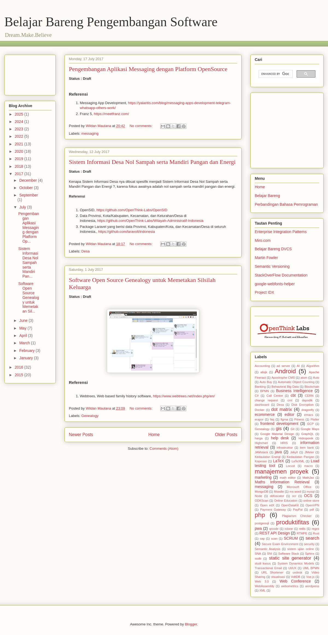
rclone (289, 528)
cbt (293, 395)
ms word (295, 491)
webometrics (289, 586)
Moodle (279, 491)
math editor (287, 477)
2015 (19, 375)
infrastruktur (285, 447)
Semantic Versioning (272, 266)
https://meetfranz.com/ (111, 114)
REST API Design (274, 533)
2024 (19, 121)
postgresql (262, 523)
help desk (280, 438)
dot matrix (281, 409)
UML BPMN (311, 568)
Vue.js (310, 576)
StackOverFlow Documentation (281, 275)
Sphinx (309, 553)
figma (284, 419)
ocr (294, 496)
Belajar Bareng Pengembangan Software (111, 21)
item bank (307, 447)
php (260, 514)
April (23, 335)
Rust (316, 533)
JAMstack (261, 452)
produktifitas (292, 522)
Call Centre (274, 395)
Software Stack (288, 553)
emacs (308, 414)
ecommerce (265, 414)
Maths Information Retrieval (282, 482)
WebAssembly (264, 586)
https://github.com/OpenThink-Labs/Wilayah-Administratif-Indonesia (150, 221)
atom (303, 377)
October (26, 188)
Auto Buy (265, 382)
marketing (263, 477)
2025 (19, 114)
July (23, 207)
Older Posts (226, 434)
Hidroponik (305, 438)
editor (289, 414)
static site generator (290, 558)
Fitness (299, 419)
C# (257, 395)
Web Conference (295, 581)
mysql (311, 491)
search (312, 538)
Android (285, 371)
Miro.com (263, 240)
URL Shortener (272, 572)
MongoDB (261, 491)
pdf (312, 509)
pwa (258, 528)
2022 (19, 136)
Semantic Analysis (267, 549)
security (309, 544)
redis (302, 528)
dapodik (307, 400)
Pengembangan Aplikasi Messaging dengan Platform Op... (28, 227)
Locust (290, 466)
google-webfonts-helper (275, 284)
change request (266, 400)
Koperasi (261, 461)
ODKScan (261, 500)
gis (279, 428)
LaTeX (278, 461)
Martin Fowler (266, 257)
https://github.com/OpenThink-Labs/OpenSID (131, 210)
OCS (308, 495)
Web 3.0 (262, 581)
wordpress (312, 586)
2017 (19, 174)
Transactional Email (268, 568)
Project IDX (264, 292)
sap (262, 538)
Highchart (261, 443)
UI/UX (292, 568)
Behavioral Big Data (285, 386)
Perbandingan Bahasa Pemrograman (286, 204)
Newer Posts (81, 434)
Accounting (262, 366)
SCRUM (291, 538)
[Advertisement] (30, 74)
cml (290, 400)
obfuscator (277, 496)
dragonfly (307, 409)
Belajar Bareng (267, 195)
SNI (269, 553)
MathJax (308, 477)
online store (311, 500)
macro (308, 466)
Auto (316, 377)
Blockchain (311, 386)
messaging (90, 133)
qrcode (274, 528)
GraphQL (307, 434)
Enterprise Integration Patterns (281, 232)
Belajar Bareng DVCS (273, 249)
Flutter (315, 419)
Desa (85, 251)
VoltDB (295, 576)
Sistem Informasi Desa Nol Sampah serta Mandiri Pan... (28, 262)
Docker (259, 409)
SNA (258, 553)
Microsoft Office (299, 487)
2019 (19, 159)
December (28, 180)
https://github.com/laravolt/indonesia (126, 232)
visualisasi (278, 576)
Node (258, 496)
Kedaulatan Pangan (300, 456)
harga (259, 438)
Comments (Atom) (164, 448)
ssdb (258, 558)
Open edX (267, 505)
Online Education (286, 500)
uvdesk (297, 572)
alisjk (263, 372)
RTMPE (302, 533)
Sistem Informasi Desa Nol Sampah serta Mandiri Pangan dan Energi (152, 161)
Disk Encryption (302, 404)
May (23, 328)
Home (154, 434)
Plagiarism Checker (297, 516)
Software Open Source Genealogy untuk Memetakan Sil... (28, 297)
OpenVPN (312, 505)
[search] (275, 74)
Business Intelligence (294, 391)
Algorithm (312, 366)
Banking (260, 386)
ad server (283, 366)
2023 (19, 129)
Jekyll (294, 452)
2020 (19, 151)
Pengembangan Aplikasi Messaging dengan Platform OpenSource (148, 69)
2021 (19, 144)
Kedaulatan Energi (267, 456)
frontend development (279, 423)
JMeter (309, 452)
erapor (259, 419)
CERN (309, 395)
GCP (310, 423)
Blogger (191, 624)
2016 (19, 367)
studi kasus (263, 563)
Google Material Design (277, 434)
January (26, 358)
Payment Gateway (273, 509)
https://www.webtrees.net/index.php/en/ (184, 396)
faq (272, 419)
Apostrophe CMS (283, 377)
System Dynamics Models (295, 563)
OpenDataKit (290, 505)
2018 (19, 166)
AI (298, 366)
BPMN (264, 391)
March (25, 343)
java (278, 452)
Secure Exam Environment (280, 544)
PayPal (298, 509)
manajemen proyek (281, 471)
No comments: (141, 126)
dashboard (262, 404)
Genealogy (90, 416)
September (28, 195)
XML (262, 590)
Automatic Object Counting (296, 382)
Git (292, 429)
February (27, 350)
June (23, 320)
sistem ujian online (300, 549)
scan (274, 538)
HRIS (284, 443)
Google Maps (310, 429)
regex (315, 528)
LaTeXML (298, 461)
